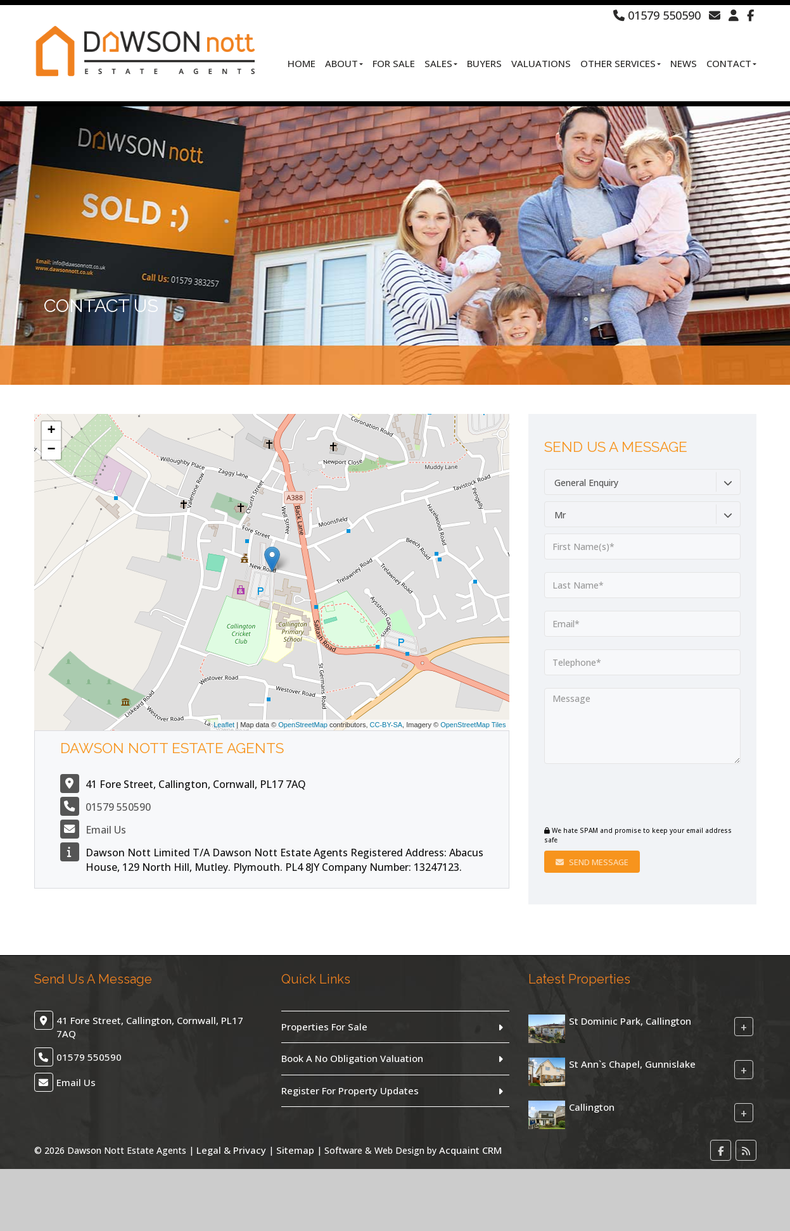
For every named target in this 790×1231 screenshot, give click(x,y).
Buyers (484, 63)
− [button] (51, 450)
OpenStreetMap (303, 724)
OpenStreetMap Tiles (473, 724)
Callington (592, 1107)
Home (301, 63)
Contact (731, 63)
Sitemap (295, 1150)
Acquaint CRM (470, 1150)
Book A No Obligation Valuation (352, 1058)
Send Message (592, 862)
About (344, 63)
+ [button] (51, 431)
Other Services (620, 63)
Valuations (541, 63)
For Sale (394, 63)
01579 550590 (657, 15)
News (683, 63)
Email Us (106, 830)
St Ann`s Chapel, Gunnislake (632, 1064)
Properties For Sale (324, 1026)
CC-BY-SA (386, 724)
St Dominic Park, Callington (630, 1021)
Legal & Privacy (231, 1150)
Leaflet (223, 724)
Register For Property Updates (350, 1090)
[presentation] (621, 796)
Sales (440, 63)
